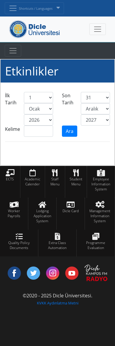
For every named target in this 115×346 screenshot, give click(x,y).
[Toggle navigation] (13, 51)
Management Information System (99, 215)
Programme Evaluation (95, 245)
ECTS (10, 179)
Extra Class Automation (57, 245)
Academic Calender (32, 182)
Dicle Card (71, 210)
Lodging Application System (42, 215)
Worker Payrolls (14, 213)
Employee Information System (100, 184)
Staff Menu (55, 182)
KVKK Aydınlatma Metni (57, 303)
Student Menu (76, 182)
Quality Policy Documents (19, 245)
